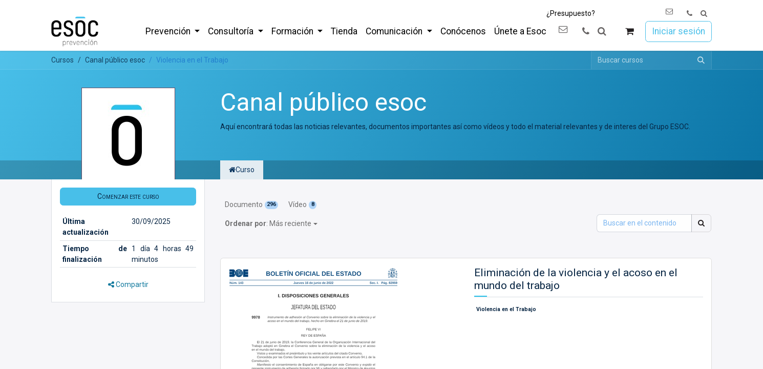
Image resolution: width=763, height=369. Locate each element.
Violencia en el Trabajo (506, 309)
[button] (703, 13)
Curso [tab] (242, 170)
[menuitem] (172, 31)
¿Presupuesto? (570, 13)
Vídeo (302, 204)
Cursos (62, 60)
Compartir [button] (128, 284)
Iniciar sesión (678, 31)
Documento (251, 204)
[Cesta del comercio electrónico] (629, 31)
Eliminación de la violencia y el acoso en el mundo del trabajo (575, 279)
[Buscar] (701, 60)
